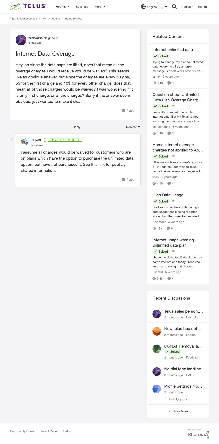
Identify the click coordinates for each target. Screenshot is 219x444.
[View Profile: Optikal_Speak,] (156, 389)
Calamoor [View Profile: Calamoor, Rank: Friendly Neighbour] (159, 222)
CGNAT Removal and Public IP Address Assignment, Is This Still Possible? (183, 346)
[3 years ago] (180, 126)
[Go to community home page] (28, 6)
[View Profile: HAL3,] (156, 371)
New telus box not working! (180, 328)
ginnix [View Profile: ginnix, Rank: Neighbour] (156, 76)
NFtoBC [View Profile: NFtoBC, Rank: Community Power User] (36, 140)
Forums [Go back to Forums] (56, 18)
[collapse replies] (11, 139)
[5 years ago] (172, 272)
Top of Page (49, 431)
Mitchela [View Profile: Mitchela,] (192, 317)
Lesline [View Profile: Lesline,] (191, 334)
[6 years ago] (169, 176)
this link (98, 164)
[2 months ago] (173, 317)
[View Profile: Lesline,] (156, 331)
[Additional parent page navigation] (44, 19)
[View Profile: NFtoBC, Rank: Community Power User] (25, 142)
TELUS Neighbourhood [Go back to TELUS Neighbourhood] (23, 18)
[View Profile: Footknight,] (156, 349)
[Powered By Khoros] (198, 434)
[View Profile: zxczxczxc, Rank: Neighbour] (21, 40)
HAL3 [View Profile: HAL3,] (190, 374)
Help (66, 431)
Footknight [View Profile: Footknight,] (193, 357)
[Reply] (128, 111)
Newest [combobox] (133, 127)
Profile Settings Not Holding (181, 386)
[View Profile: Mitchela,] (156, 314)
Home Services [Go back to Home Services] (73, 18)
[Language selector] (154, 6)
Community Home (22, 431)
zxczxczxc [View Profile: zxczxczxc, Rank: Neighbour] (35, 38)
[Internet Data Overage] (37, 145)
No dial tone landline (182, 368)
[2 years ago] (170, 76)
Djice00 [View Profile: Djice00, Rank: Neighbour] (157, 272)
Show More (178, 411)
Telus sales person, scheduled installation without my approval (181, 311)
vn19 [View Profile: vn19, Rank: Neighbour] (155, 176)
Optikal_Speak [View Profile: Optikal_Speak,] (177, 399)
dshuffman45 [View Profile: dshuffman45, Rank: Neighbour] (161, 126)
